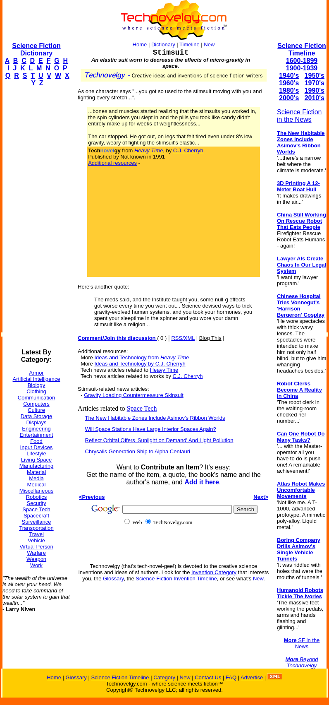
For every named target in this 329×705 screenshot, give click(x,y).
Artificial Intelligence (36, 379)
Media (36, 478)
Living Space (36, 460)
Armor (36, 373)
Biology (36, 385)
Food (36, 441)
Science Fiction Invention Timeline (176, 578)
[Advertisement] (35, 218)
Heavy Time (164, 370)
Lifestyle (36, 453)
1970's (314, 83)
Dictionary (163, 44)
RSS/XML (183, 338)
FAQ (231, 677)
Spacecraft (36, 516)
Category (164, 677)
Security (36, 503)
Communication (36, 398)
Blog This (210, 338)
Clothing (36, 391)
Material (36, 472)
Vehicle (36, 540)
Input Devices (36, 447)
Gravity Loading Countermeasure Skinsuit (134, 395)
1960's (289, 83)
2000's (289, 97)
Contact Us (208, 677)
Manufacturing (36, 466)
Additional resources (112, 163)
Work (36, 565)
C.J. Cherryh (188, 150)
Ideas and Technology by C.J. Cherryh (139, 364)
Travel (36, 534)
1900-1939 (302, 68)
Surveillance (36, 522)
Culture (36, 410)
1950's (314, 75)
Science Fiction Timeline (301, 49)
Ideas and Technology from (141, 357)
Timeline (189, 44)
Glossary (113, 578)
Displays (36, 422)
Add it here (201, 482)
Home (140, 44)
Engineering (36, 429)
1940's (289, 75)
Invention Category (213, 572)
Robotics (36, 497)
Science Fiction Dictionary (36, 49)
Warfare (36, 553)
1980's (289, 90)
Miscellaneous (36, 491)
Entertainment (36, 435)
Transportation (36, 528)
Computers (36, 404)
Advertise (252, 677)
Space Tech (36, 509)
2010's (314, 97)
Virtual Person (36, 547)
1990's (314, 90)
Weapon (36, 559)
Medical (36, 484)
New (209, 44)
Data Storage (36, 416)
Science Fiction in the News (299, 115)
